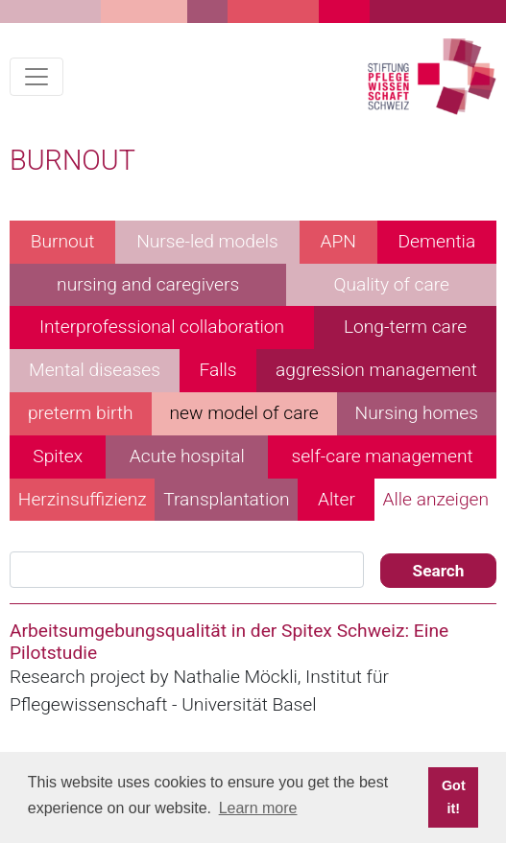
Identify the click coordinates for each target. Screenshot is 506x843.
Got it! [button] (454, 797)
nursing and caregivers (148, 284)
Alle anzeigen (435, 499)
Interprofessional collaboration (161, 327)
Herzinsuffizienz (82, 499)
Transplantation (226, 499)
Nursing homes (416, 413)
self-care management (381, 456)
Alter (336, 499)
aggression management (376, 370)
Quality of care (391, 284)
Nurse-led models (207, 241)
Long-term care (405, 327)
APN (337, 241)
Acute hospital (187, 456)
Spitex (58, 456)
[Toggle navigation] (36, 77)
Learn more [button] (258, 808)
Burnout (63, 241)
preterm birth (80, 413)
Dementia (436, 241)
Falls (217, 370)
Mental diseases (94, 370)
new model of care (244, 413)
